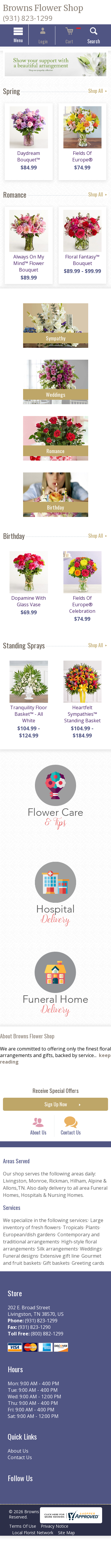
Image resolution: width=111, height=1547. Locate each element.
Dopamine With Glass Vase (27, 605)
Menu (25, 41)
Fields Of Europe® (83, 156)
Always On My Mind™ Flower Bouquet (27, 266)
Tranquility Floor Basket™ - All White (27, 718)
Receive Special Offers (56, 1095)
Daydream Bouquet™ (27, 159)
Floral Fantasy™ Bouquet (83, 262)
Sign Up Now (55, 1108)
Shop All (98, 91)
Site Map (70, 1544)
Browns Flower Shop (43, 8)
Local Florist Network (33, 1544)
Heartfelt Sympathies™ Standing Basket (83, 718)
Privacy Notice (58, 1537)
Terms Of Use (23, 1537)
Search (86, 42)
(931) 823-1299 (28, 18)
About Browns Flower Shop (27, 1040)
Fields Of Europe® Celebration (83, 605)
